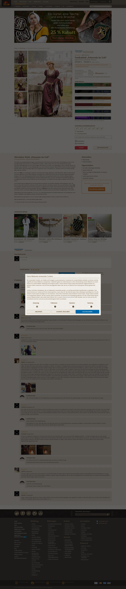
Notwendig (36, 303)
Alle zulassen (87, 312)
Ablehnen (38, 312)
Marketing (90, 303)
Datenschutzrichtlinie (68, 297)
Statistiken (72, 303)
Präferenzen (54, 303)
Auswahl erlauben (63, 312)
